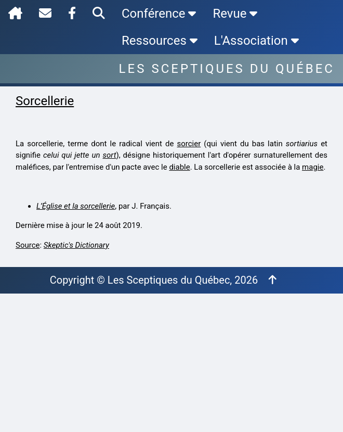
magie (312, 167)
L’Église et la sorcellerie (75, 206)
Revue (235, 13)
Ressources (159, 40)
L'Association (256, 40)
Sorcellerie (45, 101)
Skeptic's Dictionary (76, 245)
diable (179, 167)
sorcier (189, 143)
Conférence (159, 13)
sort (109, 155)
